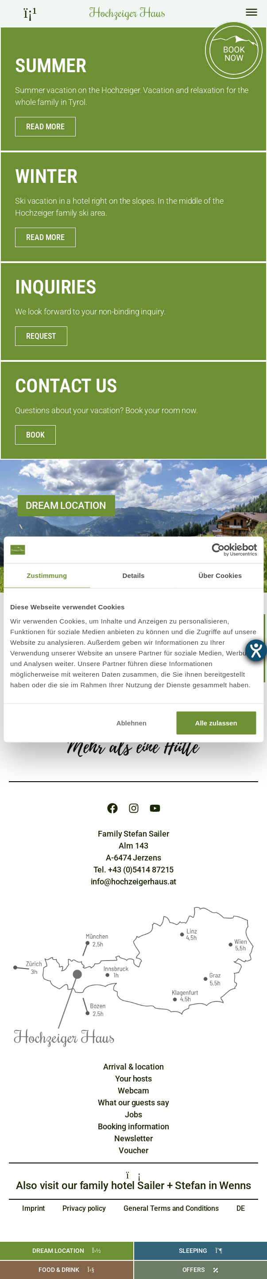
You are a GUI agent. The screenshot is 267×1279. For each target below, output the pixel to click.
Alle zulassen (216, 722)
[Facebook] (112, 808)
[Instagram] (133, 808)
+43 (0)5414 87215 (141, 869)
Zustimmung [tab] (47, 575)
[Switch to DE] (240, 1208)
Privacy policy (84, 1208)
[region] (133, 646)
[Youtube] (155, 808)
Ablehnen (131, 722)
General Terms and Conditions (171, 1208)
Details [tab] (134, 575)
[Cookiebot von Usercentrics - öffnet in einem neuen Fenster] (218, 550)
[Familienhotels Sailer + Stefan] (133, 1175)
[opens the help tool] (256, 650)
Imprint (33, 1208)
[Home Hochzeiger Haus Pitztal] (127, 13)
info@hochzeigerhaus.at (134, 881)
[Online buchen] (234, 50)
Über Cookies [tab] (220, 575)
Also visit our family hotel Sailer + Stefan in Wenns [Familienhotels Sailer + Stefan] (133, 1185)
